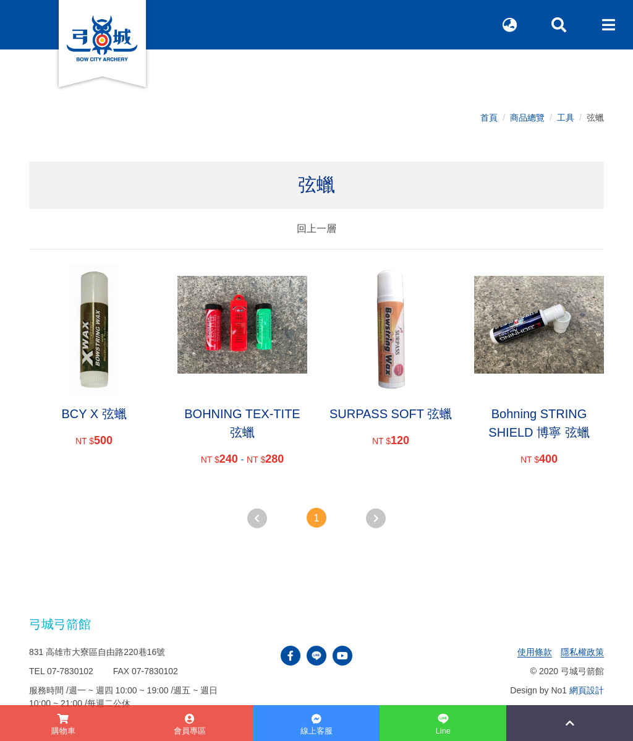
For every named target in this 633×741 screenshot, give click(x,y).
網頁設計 (586, 690)
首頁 (489, 117)
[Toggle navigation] (608, 24)
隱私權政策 (582, 652)
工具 (565, 117)
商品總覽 (527, 117)
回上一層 (316, 228)
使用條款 (534, 652)
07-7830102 (70, 671)
